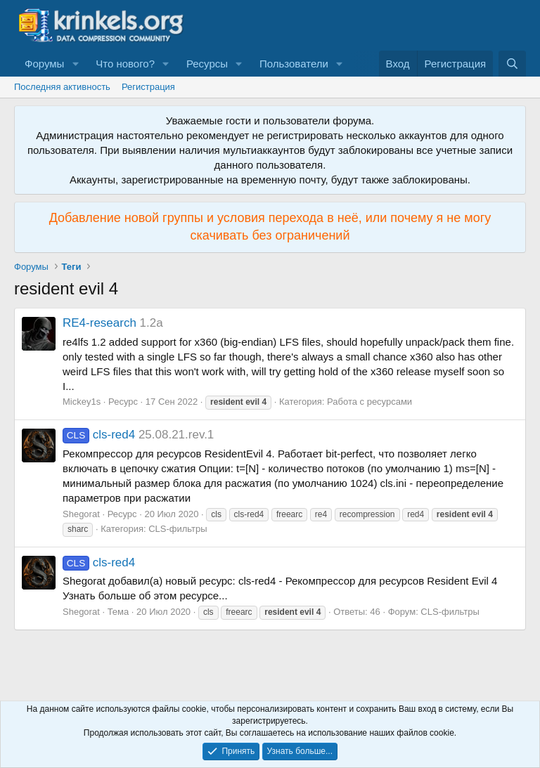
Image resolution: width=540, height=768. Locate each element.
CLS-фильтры (177, 528)
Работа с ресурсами (369, 401)
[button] (75, 64)
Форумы (44, 64)
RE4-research (99, 323)
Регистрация (148, 87)
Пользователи (293, 64)
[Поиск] (512, 64)
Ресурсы (207, 64)
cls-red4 (99, 434)
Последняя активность (62, 87)
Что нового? (125, 64)
